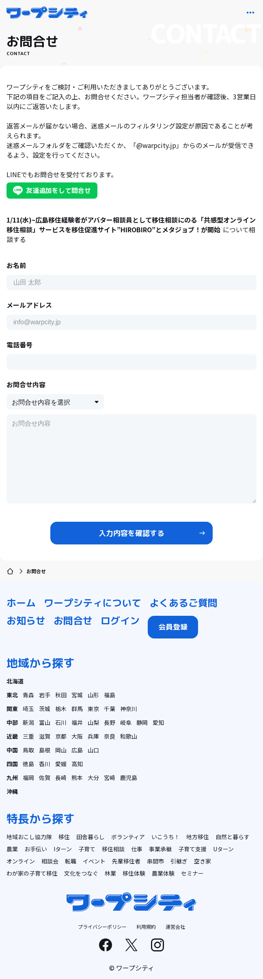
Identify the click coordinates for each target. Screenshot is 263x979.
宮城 (77, 695)
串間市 (155, 861)
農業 (12, 849)
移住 (64, 837)
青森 (28, 695)
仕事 (136, 849)
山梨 (93, 722)
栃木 (61, 709)
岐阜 (126, 722)
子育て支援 (192, 849)
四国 (12, 764)
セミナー (192, 873)
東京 (93, 709)
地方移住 (197, 837)
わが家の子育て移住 (32, 873)
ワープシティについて (92, 603)
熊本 (77, 777)
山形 (93, 695)
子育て (86, 849)
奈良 (109, 736)
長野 (109, 722)
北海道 (15, 681)
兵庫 (93, 736)
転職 (70, 861)
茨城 (44, 709)
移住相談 (113, 849)
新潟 (28, 722)
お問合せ (73, 621)
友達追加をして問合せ (52, 190)
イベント (94, 861)
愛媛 (61, 764)
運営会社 (175, 926)
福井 (77, 722)
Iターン (63, 849)
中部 (12, 722)
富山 (44, 722)
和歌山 (128, 736)
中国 (12, 750)
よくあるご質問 (183, 603)
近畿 (12, 736)
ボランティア (128, 837)
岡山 (61, 750)
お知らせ (25, 621)
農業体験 (163, 873)
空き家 (202, 861)
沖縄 (12, 791)
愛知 (158, 722)
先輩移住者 (126, 861)
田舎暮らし (90, 837)
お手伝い (35, 849)
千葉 (109, 709)
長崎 (61, 777)
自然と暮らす (233, 837)
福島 (109, 695)
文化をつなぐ (81, 873)
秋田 (61, 695)
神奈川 (128, 709)
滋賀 (44, 736)
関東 (12, 709)
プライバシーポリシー (102, 926)
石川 (61, 722)
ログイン (120, 621)
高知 (77, 764)
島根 (44, 750)
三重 (28, 736)
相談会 (49, 861)
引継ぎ (179, 861)
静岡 (142, 722)
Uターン (223, 849)
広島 (77, 750)
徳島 (28, 764)
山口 (93, 750)
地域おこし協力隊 (29, 837)
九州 (12, 777)
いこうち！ (165, 837)
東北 (12, 695)
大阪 (77, 736)
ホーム (21, 603)
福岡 (28, 777)
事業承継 (160, 849)
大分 (93, 777)
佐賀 (44, 777)
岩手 (44, 695)
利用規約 (146, 926)
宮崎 (109, 777)
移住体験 (134, 873)
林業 (110, 873)
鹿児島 (128, 777)
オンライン (20, 861)
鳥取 (28, 750)
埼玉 (28, 709)
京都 (61, 736)
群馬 (77, 709)
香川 (44, 764)
